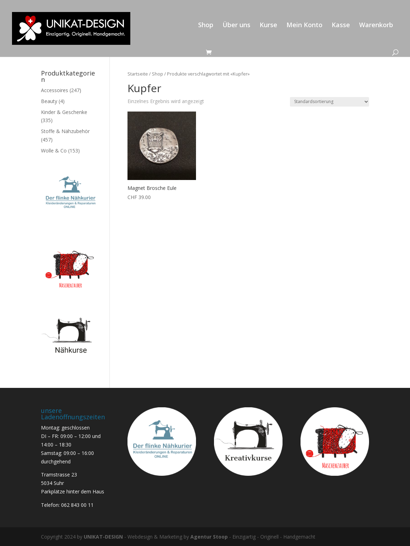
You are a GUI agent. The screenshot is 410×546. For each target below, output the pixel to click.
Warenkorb (376, 25)
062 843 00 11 (77, 505)
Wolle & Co (54, 150)
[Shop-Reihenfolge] (329, 102)
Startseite (137, 74)
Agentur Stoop (209, 536)
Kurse (268, 25)
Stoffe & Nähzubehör (65, 131)
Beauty (49, 101)
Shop (205, 25)
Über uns (236, 25)
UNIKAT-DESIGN (103, 536)
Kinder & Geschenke (64, 112)
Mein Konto (304, 25)
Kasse (341, 25)
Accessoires (54, 90)
